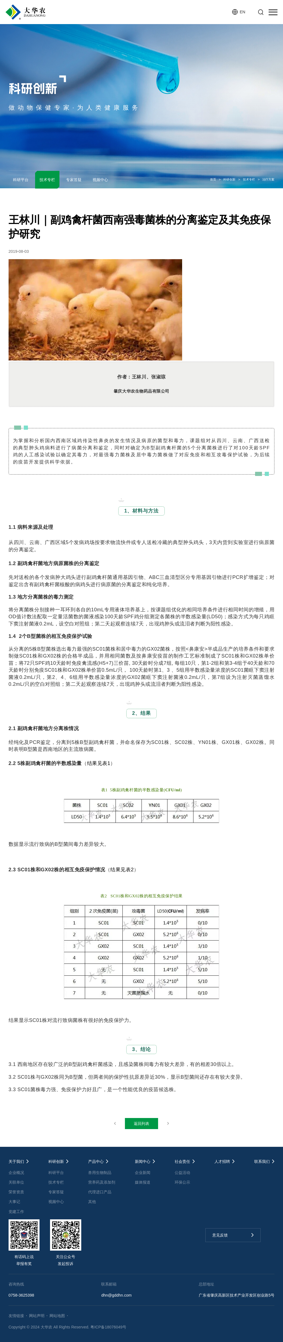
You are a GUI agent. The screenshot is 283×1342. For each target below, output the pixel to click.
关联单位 (16, 1182)
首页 (213, 179)
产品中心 (96, 1161)
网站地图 (57, 1315)
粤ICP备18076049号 (108, 1327)
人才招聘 (222, 1161)
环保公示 (182, 1182)
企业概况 (16, 1172)
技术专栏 (249, 179)
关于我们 (16, 1161)
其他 (92, 1201)
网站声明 (36, 1315)
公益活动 (182, 1172)
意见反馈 (220, 1235)
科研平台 (20, 179)
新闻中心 (142, 1161)
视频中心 (100, 179)
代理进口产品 (99, 1192)
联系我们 (262, 1161)
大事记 (14, 1201)
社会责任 (182, 1161)
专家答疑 (74, 179)
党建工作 (16, 1211)
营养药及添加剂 (101, 1182)
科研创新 (229, 179)
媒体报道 (142, 1182)
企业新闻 (142, 1172)
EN (242, 12)
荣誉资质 (16, 1192)
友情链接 (16, 1315)
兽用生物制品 (99, 1172)
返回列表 (141, 1123)
